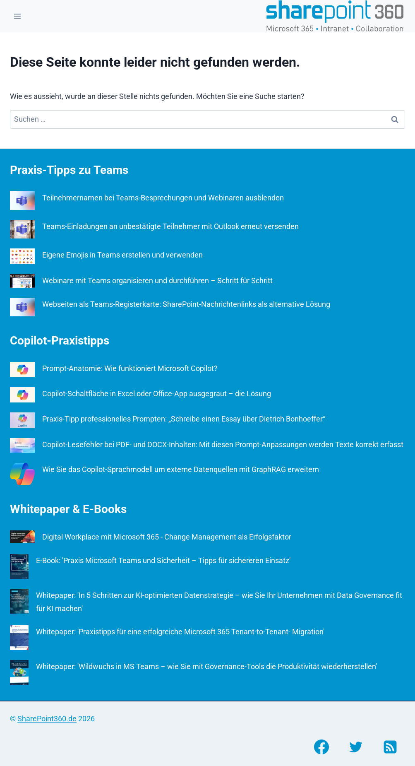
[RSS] (390, 747)
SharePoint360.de (47, 718)
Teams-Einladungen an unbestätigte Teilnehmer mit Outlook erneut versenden (170, 226)
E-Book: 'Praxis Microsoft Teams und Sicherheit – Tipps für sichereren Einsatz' (163, 560)
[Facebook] (321, 747)
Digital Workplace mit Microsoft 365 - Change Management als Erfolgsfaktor (166, 536)
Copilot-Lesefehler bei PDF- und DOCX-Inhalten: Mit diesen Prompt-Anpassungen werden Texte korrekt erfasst (222, 444)
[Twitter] (356, 747)
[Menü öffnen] (17, 16)
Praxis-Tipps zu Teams (69, 170)
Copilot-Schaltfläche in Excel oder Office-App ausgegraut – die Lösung (156, 393)
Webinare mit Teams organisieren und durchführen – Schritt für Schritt (157, 280)
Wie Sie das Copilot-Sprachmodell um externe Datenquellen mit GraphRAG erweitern (180, 469)
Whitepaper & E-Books (68, 509)
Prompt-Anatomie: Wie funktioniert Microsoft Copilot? (130, 368)
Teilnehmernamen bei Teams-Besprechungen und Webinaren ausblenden (163, 197)
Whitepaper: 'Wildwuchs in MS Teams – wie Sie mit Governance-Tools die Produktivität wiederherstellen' (206, 666)
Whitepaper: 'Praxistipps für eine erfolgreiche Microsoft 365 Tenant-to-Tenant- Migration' (180, 631)
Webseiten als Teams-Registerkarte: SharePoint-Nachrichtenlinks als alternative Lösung (186, 304)
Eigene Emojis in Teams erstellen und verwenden (122, 255)
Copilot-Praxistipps (59, 340)
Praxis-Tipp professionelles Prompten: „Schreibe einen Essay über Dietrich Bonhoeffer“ (183, 418)
